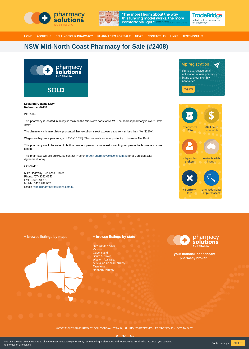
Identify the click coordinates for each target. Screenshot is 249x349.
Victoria (97, 249)
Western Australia (103, 259)
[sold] (94, 78)
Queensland (100, 252)
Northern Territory (103, 270)
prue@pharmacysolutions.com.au (107, 155)
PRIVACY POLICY (165, 328)
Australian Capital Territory (109, 263)
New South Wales (104, 245)
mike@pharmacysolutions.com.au (53, 186)
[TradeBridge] (162, 18)
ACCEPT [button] (238, 343)
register (188, 89)
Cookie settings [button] (220, 343)
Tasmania (99, 266)
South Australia (102, 256)
